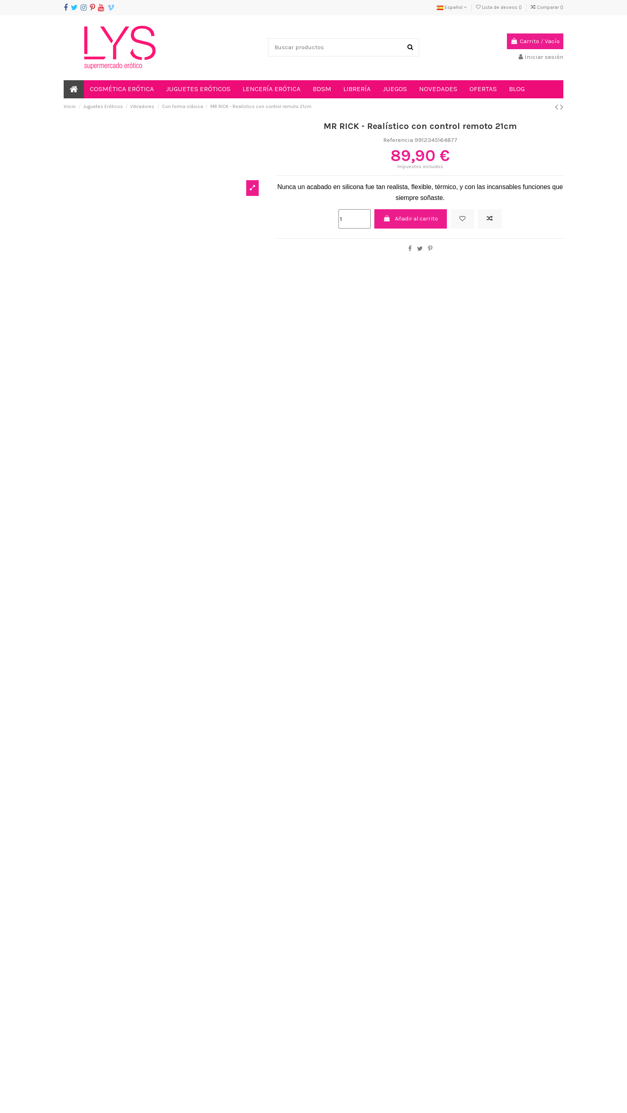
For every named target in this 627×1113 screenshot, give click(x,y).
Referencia (398, 140)
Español (452, 7)
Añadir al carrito (410, 219)
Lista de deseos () (499, 7)
